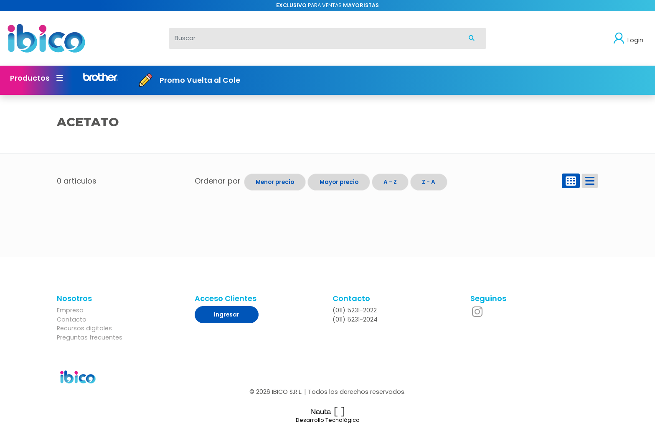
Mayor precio (339, 182)
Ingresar (226, 315)
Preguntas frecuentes (89, 337)
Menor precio (275, 182)
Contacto (71, 319)
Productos (36, 78)
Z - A (428, 182)
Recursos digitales (84, 328)
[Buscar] (313, 38)
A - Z (390, 182)
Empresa (70, 310)
